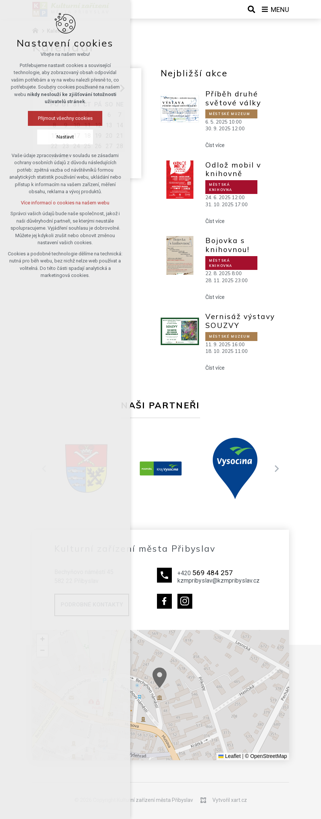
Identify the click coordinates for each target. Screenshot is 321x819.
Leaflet (229, 756)
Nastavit (65, 137)
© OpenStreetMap (266, 756)
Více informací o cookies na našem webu (65, 202)
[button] (280, 743)
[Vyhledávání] (251, 9)
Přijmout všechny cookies (65, 118)
